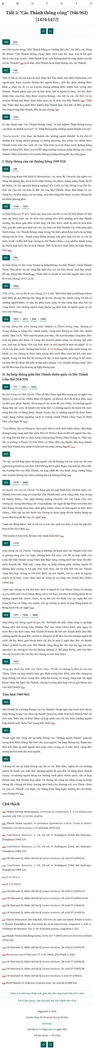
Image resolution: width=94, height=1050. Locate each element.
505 (22, 63)
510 (53, 307)
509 (32, 274)
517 (27, 529)
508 (9, 250)
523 (53, 723)
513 (25, 422)
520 (32, 608)
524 (21, 794)
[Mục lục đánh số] (43, 31)
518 (62, 536)
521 (80, 645)
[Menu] (91, 3)
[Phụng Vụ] (18, 3)
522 (23, 687)
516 (44, 517)
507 (57, 110)
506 (82, 101)
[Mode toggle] (62, 3)
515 (69, 475)
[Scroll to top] (76, 3)
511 (20, 312)
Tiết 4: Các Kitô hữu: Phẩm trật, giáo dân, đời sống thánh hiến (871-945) (47, 993)
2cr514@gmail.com (46, 1029)
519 (11, 583)
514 (73, 447)
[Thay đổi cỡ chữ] (47, 3)
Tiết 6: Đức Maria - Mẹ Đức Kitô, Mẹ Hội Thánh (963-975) (47, 1000)
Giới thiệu (47, 1023)
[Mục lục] (51, 31)
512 (61, 349)
